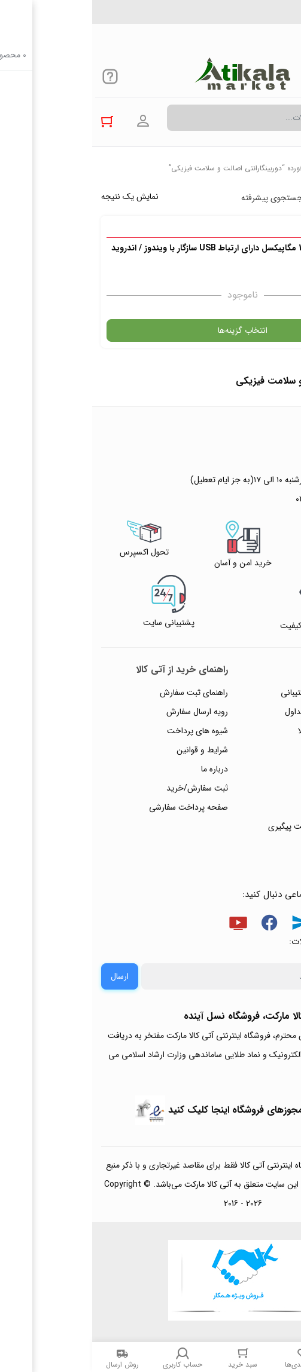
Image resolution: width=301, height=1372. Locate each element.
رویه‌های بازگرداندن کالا (244, 730)
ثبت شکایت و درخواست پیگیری (229, 826)
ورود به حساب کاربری (51, 121)
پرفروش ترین (255, 197)
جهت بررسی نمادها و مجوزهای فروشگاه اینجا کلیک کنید (187, 1109)
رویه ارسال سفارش (105, 711)
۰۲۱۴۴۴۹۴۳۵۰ (250, 17)
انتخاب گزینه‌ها (150, 330)
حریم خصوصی (258, 750)
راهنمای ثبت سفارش (102, 692)
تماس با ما (265, 788)
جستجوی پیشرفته (180, 197)
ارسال (28, 976)
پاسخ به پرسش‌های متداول (238, 711)
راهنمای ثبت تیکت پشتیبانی (235, 692)
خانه (285, 168)
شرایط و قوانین (110, 750)
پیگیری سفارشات (255, 769)
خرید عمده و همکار (251, 845)
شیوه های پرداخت (105, 730)
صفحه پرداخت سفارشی (96, 807)
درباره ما (122, 769)
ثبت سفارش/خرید (105, 788)
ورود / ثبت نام (258, 807)
